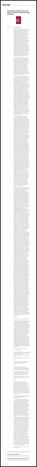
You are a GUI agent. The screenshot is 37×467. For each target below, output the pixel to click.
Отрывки (17, 5)
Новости (26, 5)
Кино (20, 5)
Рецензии (14, 5)
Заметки (23, 5)
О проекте (33, 5)
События (30, 5)
